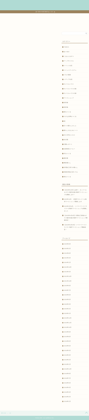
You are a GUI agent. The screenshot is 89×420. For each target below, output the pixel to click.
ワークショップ (16, 3)
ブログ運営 (67, 75)
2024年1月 (67, 262)
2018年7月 (67, 378)
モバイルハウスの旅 (70, 88)
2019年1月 (67, 364)
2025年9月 (67, 244)
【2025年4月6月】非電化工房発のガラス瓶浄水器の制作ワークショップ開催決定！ (75, 218)
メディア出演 (68, 79)
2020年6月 (67, 295)
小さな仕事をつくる (30, 3)
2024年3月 (67, 258)
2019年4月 (67, 350)
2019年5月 (67, 346)
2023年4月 (67, 271)
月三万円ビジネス (69, 135)
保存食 (66, 102)
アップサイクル (69, 61)
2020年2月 (67, 308)
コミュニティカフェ (70, 70)
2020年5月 (67, 299)
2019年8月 (67, 336)
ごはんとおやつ (69, 56)
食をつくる (41, 3)
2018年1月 (67, 401)
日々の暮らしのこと (18, 6)
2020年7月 (67, 290)
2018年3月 (67, 392)
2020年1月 (67, 313)
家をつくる (51, 3)
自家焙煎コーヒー (69, 149)
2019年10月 (67, 327)
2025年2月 (67, 248)
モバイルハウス (69, 84)
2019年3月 (67, 355)
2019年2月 (67, 359)
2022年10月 (67, 276)
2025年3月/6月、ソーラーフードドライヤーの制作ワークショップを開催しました (75, 209)
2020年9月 (67, 285)
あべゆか (67, 51)
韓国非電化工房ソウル (71, 172)
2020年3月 (67, 304)
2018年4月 (67, 387)
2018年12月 (67, 369)
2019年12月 (67, 318)
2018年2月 (67, 396)
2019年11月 (67, 322)
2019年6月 (67, 341)
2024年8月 (67, 253)
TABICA (29, 6)
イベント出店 (68, 65)
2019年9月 (67, 332)
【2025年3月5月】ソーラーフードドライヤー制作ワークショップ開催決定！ (75, 227)
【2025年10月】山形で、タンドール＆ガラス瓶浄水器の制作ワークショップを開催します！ (75, 192)
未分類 (66, 139)
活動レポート (68, 144)
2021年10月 (67, 281)
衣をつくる (60, 3)
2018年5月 (67, 383)
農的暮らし (67, 162)
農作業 (66, 158)
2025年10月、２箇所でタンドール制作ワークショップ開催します (75, 200)
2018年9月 (67, 373)
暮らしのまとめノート (71, 130)
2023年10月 (67, 267)
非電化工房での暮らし (71, 167)
